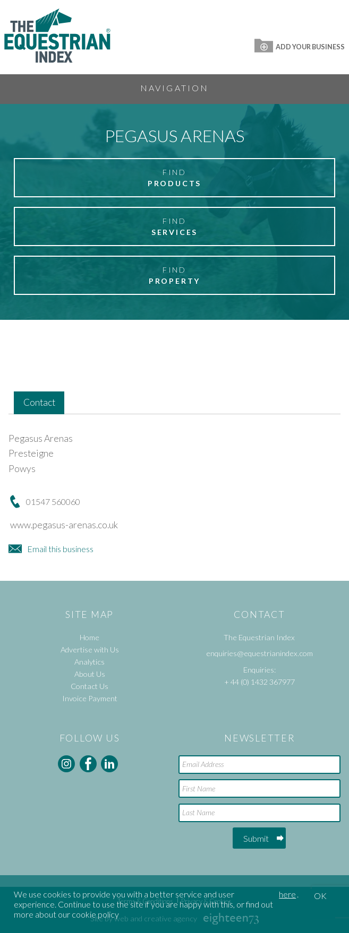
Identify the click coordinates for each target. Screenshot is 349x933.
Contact (39, 402)
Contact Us (89, 686)
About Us (89, 673)
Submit (256, 838)
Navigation (174, 88)
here (287, 894)
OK (320, 896)
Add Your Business (299, 46)
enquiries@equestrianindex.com (259, 653)
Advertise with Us (90, 649)
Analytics (89, 661)
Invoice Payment (89, 698)
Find (174, 178)
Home (89, 637)
